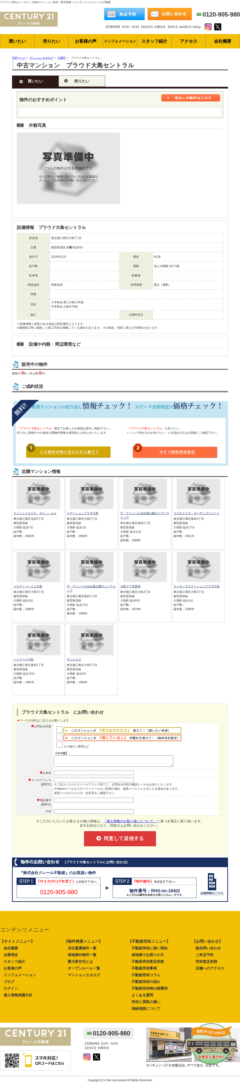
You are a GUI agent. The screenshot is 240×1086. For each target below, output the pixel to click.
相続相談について (146, 1011)
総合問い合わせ (208, 950)
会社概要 (11, 950)
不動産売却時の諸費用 (150, 990)
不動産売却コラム (146, 977)
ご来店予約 (205, 957)
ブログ (9, 984)
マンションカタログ (84, 977)
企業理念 (11, 957)
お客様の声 (13, 970)
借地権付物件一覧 (82, 957)
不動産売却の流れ (146, 984)
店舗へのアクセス (210, 970)
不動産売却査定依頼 (148, 964)
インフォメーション (20, 977)
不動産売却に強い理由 (150, 950)
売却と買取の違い (146, 1004)
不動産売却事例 (144, 970)
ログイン (11, 990)
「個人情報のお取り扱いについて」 (130, 823)
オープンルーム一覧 (84, 970)
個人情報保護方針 (18, 997)
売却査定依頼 (206, 964)
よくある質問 (142, 997)
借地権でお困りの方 (148, 957)
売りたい (82, 81)
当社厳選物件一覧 (82, 950)
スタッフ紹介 (14, 964)
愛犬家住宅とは (80, 964)
